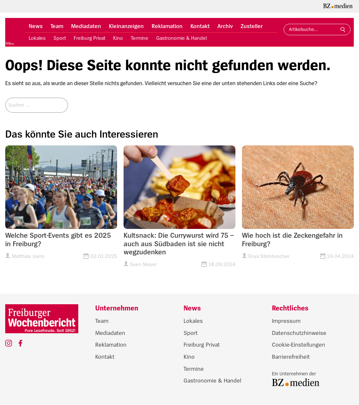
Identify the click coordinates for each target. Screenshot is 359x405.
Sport (59, 38)
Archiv (225, 26)
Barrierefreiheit (291, 356)
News (36, 26)
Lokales (37, 38)
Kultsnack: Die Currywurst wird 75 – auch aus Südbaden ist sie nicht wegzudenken (179, 244)
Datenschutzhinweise (299, 333)
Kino (118, 38)
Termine (139, 38)
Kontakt (200, 26)
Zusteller (252, 26)
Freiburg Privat (89, 38)
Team (57, 26)
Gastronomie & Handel (181, 38)
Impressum (286, 321)
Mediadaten (86, 26)
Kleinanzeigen (126, 26)
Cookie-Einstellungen (298, 344)
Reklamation (167, 26)
